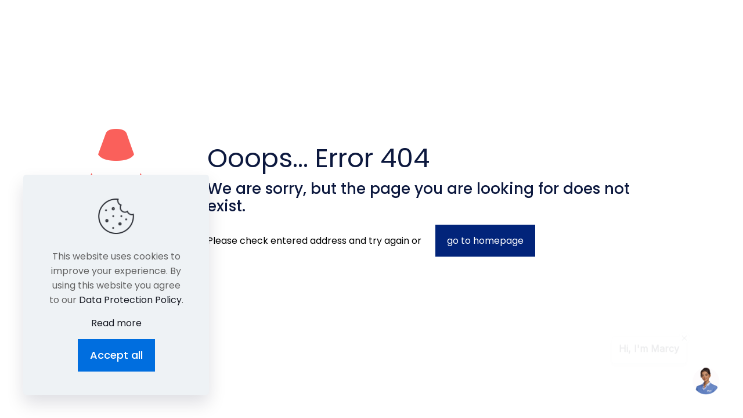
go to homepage (485, 240)
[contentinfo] (684, 339)
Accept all (116, 355)
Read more (116, 323)
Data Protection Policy (130, 300)
